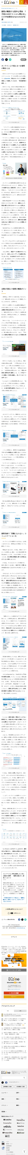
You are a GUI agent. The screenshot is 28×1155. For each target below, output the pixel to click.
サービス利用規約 (9, 1152)
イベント (4, 1105)
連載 (3, 1099)
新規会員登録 (13, 993)
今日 (8, 1010)
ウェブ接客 (4, 25)
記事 (18, 1093)
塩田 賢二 (9, 22)
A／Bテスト (9, 25)
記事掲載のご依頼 (7, 1086)
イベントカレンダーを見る (14, 970)
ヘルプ (7, 1141)
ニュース (4, 1093)
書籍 (18, 1105)
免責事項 (8, 1147)
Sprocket (7, 78)
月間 (20, 1010)
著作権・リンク (9, 1143)
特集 (18, 1099)
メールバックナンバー (14, 989)
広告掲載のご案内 (21, 1086)
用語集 (4, 1111)
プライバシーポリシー (10, 1154)
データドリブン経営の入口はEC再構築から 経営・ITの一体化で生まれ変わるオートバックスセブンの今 (15, 1052)
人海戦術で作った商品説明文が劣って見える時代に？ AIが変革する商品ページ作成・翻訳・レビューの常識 (15, 1059)
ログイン (14, 996)
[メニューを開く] (2, 2)
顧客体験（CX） (16, 25)
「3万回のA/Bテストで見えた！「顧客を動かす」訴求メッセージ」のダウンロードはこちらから (14, 899)
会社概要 (8, 1150)
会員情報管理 (8, 1145)
